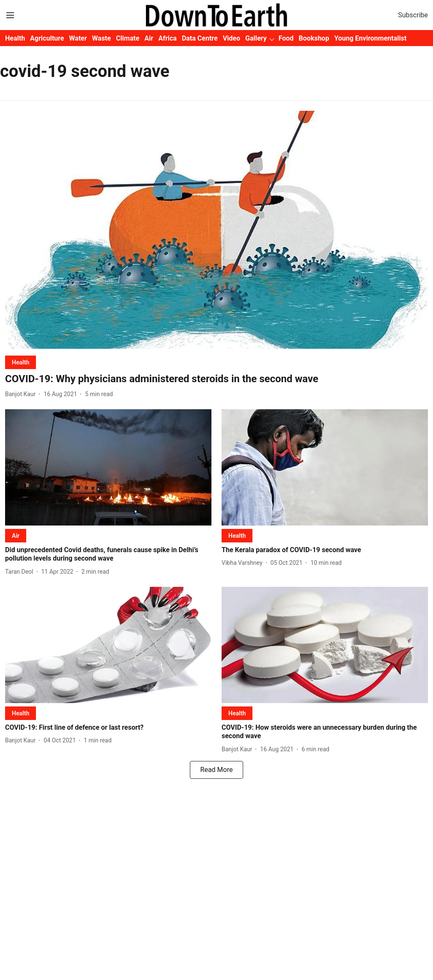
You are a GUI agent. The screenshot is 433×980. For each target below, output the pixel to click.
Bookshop (314, 38)
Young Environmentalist (370, 38)
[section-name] (20, 362)
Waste (101, 38)
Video (231, 38)
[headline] (216, 379)
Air (149, 38)
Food (286, 38)
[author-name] (22, 394)
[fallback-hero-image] (216, 230)
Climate (127, 38)
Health (15, 38)
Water (78, 38)
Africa (167, 38)
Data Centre (200, 38)
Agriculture (47, 38)
